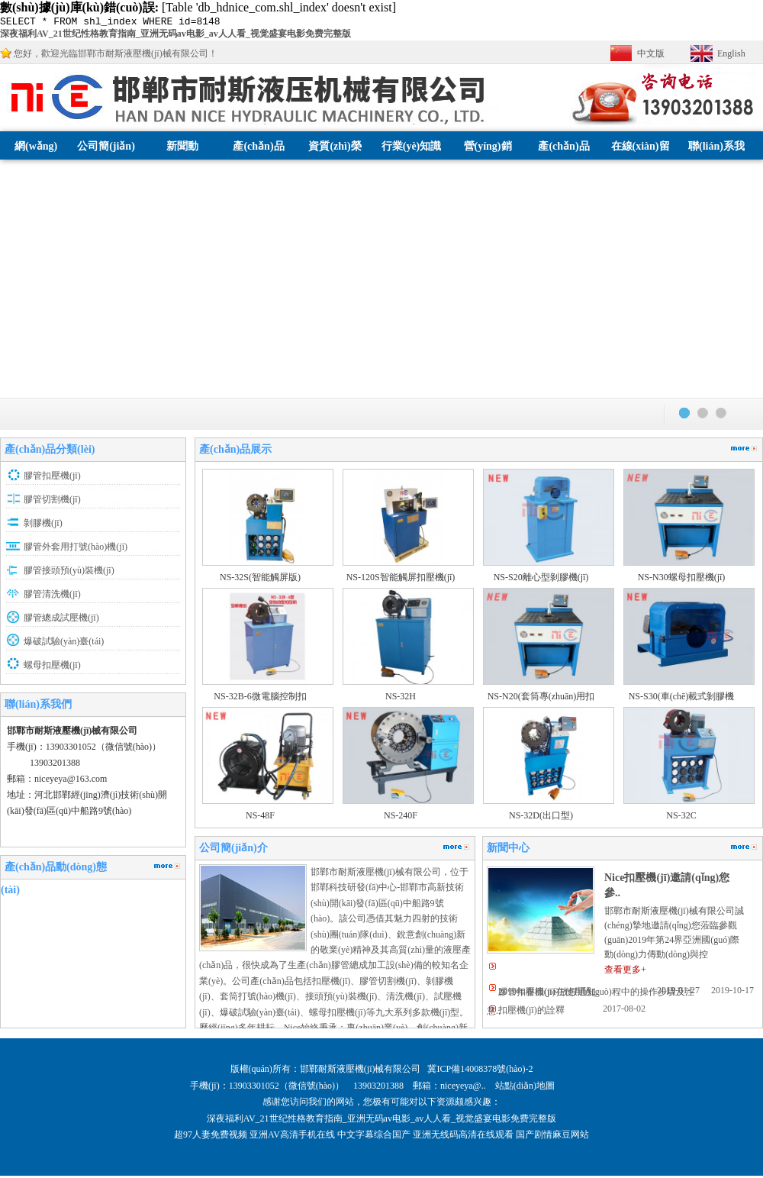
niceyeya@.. (467, 1088)
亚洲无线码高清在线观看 (463, 1136)
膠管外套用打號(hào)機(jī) (75, 549)
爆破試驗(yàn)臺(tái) (64, 643)
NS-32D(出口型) (541, 817)
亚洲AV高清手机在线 (292, 1136)
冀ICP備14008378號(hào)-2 (480, 1071)
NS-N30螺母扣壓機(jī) (682, 579)
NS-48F (260, 817)
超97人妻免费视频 (210, 1136)
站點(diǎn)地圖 (526, 1088)
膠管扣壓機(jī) (52, 478)
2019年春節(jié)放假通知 (547, 994)
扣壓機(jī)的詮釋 (531, 1012)
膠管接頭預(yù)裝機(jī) (69, 572)
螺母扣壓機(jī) (52, 667)
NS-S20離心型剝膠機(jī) (541, 579)
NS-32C (681, 817)
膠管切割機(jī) (52, 501)
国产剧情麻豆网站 (552, 1136)
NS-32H (400, 698)
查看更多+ (625, 972)
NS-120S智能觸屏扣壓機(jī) (401, 579)
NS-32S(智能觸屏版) (260, 579)
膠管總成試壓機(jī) (61, 620)
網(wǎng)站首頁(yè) (35, 177)
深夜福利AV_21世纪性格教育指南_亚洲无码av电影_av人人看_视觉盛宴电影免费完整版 (175, 36)
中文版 (651, 55)
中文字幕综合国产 (373, 1136)
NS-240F (400, 817)
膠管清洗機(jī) (52, 596)
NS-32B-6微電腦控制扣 (260, 698)
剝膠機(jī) (43, 525)
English (731, 55)
